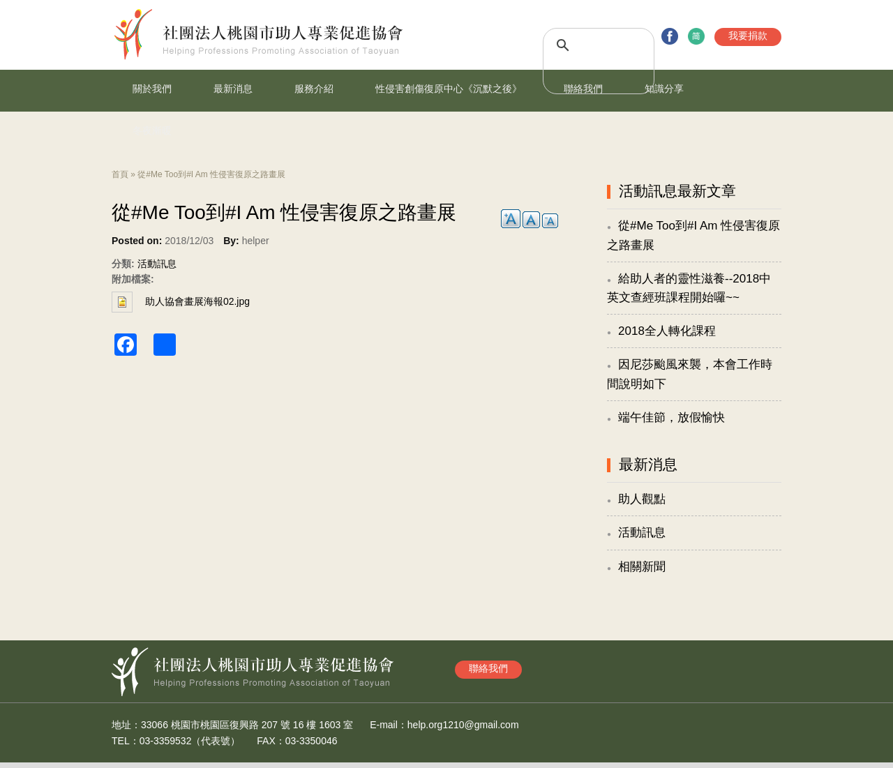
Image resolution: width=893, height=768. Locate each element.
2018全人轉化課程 (667, 331)
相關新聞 (642, 566)
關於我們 (152, 88)
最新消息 (233, 88)
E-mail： (388, 724)
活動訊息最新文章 (677, 191)
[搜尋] (583, 45)
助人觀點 (642, 499)
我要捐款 (747, 35)
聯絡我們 (583, 88)
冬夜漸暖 (152, 130)
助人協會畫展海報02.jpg (197, 301)
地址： (126, 724)
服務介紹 (313, 88)
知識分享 (664, 88)
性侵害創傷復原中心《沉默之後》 (448, 88)
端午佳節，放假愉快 (671, 417)
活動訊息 (157, 263)
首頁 (120, 174)
